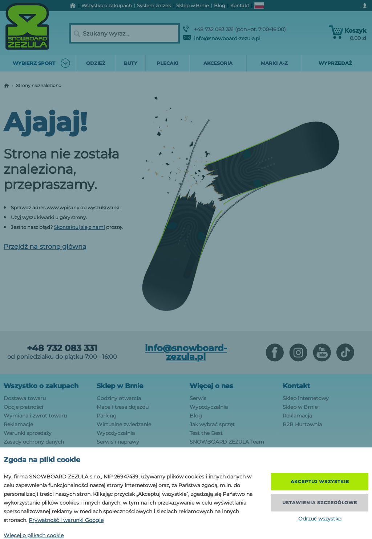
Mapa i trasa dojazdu (123, 407)
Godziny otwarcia (119, 398)
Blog (196, 415)
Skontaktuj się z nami (79, 227)
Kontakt (296, 386)
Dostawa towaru (25, 398)
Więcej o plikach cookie (34, 535)
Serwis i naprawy (118, 442)
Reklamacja (297, 415)
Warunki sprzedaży (28, 433)
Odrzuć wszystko (319, 518)
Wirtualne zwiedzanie (124, 424)
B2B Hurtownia (302, 424)
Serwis (198, 398)
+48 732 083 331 (62, 348)
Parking (107, 415)
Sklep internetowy (306, 398)
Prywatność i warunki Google (66, 520)
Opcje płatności (23, 407)
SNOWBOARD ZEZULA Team (227, 442)
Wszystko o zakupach (41, 386)
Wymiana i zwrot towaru (35, 415)
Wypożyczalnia (116, 433)
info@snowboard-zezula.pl (221, 38)
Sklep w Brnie (120, 386)
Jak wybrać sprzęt (212, 424)
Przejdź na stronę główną (45, 247)
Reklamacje (18, 424)
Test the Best (206, 433)
